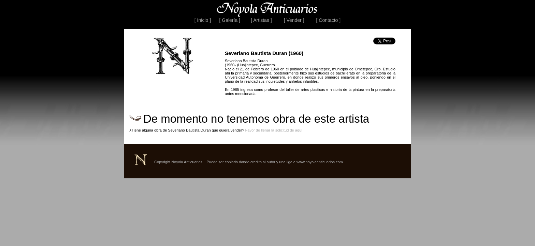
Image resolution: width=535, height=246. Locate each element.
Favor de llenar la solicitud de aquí (274, 130)
